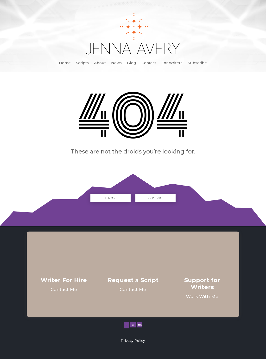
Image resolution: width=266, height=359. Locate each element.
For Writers (172, 63)
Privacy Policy (133, 341)
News (116, 63)
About (100, 63)
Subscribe (197, 63)
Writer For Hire (64, 280)
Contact (148, 63)
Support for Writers (202, 284)
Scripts (82, 63)
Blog (131, 63)
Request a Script (133, 280)
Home (65, 63)
